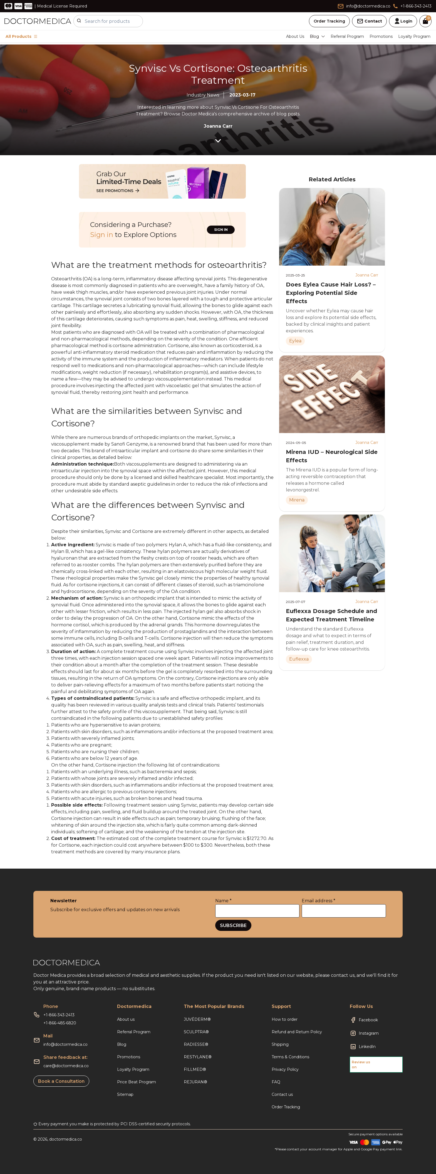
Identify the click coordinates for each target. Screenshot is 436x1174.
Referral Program (347, 36)
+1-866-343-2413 (59, 1014)
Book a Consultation (61, 1081)
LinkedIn (367, 1046)
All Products (22, 36)
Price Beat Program (136, 1081)
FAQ (276, 1081)
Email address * (318, 900)
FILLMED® (195, 1069)
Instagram (369, 1033)
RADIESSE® (196, 1044)
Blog (121, 1044)
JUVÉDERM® (197, 1019)
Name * (223, 900)
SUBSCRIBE (233, 925)
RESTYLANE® (198, 1056)
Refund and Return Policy (297, 1031)
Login (403, 21)
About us (126, 1019)
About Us (295, 36)
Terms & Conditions (290, 1056)
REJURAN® (195, 1081)
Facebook (368, 1019)
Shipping (280, 1044)
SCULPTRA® (196, 1031)
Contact (369, 21)
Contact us (282, 1094)
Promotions (381, 36)
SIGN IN (221, 230)
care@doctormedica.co (66, 1065)
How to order (285, 1019)
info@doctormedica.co (65, 1044)
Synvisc (113, 531)
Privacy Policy (285, 1069)
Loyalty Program (414, 36)
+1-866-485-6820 (59, 1022)
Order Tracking (329, 21)
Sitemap (125, 1094)
